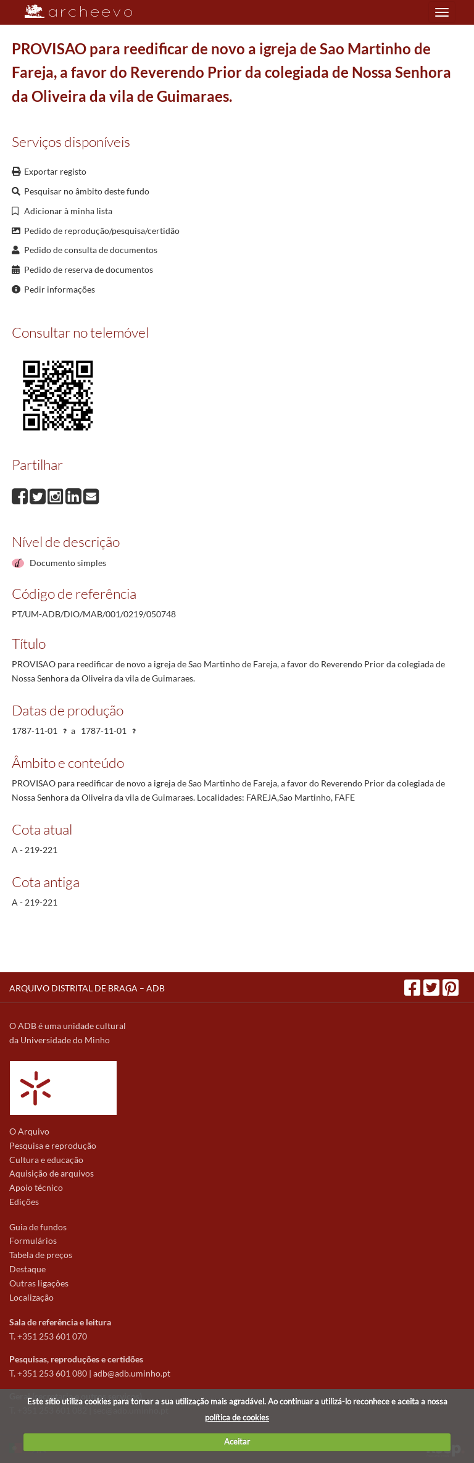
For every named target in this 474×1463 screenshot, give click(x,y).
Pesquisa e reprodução (52, 1145)
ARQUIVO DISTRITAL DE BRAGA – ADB (87, 988)
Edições (24, 1201)
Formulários (33, 1240)
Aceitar (237, 1441)
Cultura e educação (46, 1159)
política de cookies (237, 1417)
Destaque (27, 1269)
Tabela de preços (40, 1254)
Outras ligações (39, 1283)
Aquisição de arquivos (51, 1173)
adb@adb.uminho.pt (131, 1373)
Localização (31, 1297)
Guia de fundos (38, 1227)
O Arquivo (29, 1131)
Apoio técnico (36, 1187)
